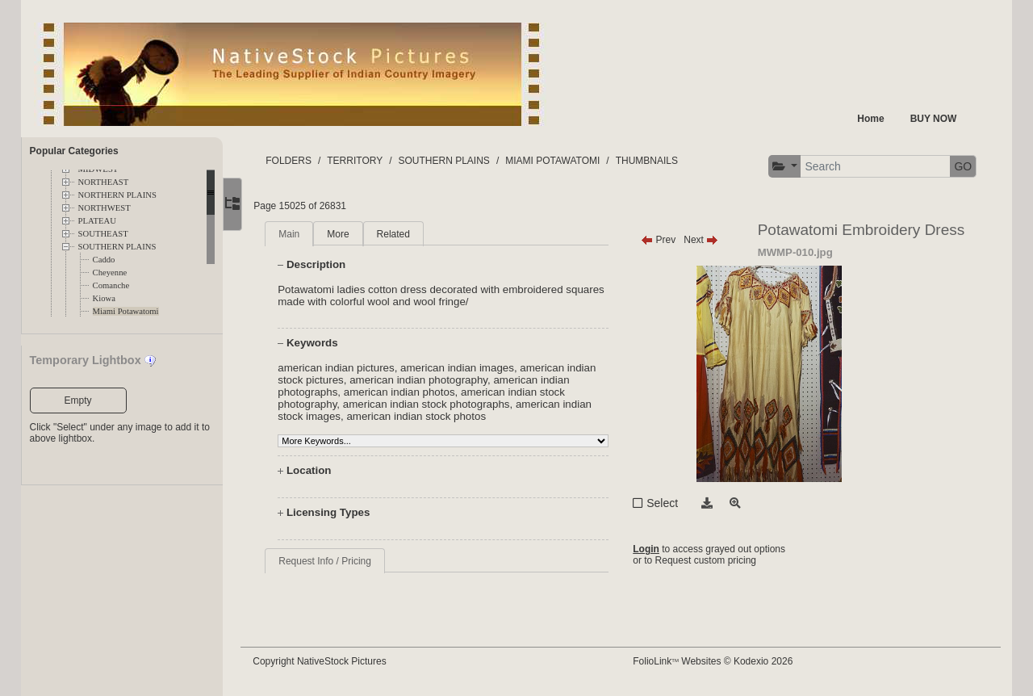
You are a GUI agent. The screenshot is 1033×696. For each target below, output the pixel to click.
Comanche (111, 285)
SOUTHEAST (103, 233)
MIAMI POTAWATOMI (563, 160)
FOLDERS (299, 160)
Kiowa (104, 298)
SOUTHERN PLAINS (117, 246)
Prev (663, 239)
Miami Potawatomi (126, 311)
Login (651, 549)
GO (963, 166)
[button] (784, 166)
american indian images (467, 368)
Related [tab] (403, 234)
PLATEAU (97, 220)
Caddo (104, 259)
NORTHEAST (103, 182)
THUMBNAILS (656, 160)
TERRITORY (365, 160)
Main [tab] (299, 234)
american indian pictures (346, 368)
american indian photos (409, 392)
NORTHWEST (104, 207)
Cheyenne (110, 272)
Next (705, 239)
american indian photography (428, 380)
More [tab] (348, 234)
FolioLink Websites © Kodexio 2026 (717, 661)
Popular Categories (74, 151)
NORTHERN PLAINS (117, 195)
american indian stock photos (426, 416)
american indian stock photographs (436, 404)
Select (667, 503)
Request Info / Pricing (335, 561)
